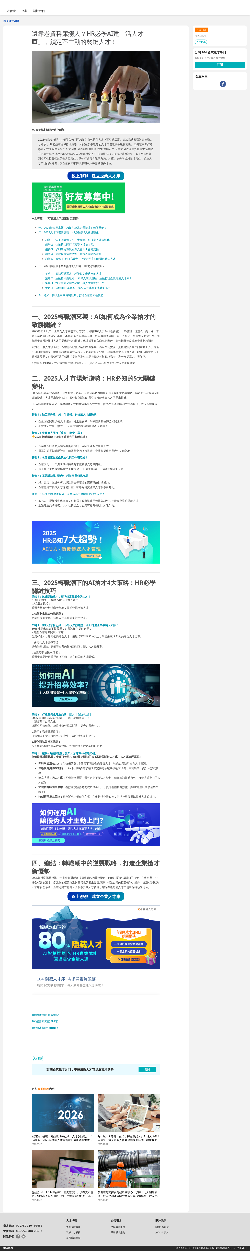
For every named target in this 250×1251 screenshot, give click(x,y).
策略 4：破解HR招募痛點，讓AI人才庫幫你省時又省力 (78, 288)
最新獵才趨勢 (118, 1232)
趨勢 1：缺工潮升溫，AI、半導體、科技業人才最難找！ (78, 240)
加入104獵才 (162, 1232)
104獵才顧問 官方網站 (45, 1015)
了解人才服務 (73, 1232)
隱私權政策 (8, 1248)
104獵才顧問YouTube (45, 1028)
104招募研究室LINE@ (45, 1021)
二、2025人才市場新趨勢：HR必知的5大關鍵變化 (68, 232)
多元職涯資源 (73, 1237)
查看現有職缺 (73, 1227)
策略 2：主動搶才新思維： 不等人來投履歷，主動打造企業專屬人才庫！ (88, 278)
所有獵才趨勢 (11, 21)
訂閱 (220, 65)
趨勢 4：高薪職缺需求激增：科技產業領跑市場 (73, 254)
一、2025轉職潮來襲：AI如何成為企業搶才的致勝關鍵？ (72, 227)
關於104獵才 (162, 1227)
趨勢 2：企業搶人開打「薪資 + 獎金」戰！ (70, 244)
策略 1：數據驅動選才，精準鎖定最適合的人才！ (74, 273)
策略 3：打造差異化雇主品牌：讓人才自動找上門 (74, 283)
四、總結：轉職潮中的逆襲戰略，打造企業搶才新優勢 (70, 295)
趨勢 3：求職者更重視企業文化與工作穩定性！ (73, 249)
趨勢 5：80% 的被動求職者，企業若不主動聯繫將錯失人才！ (81, 259)
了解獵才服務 (118, 1227)
